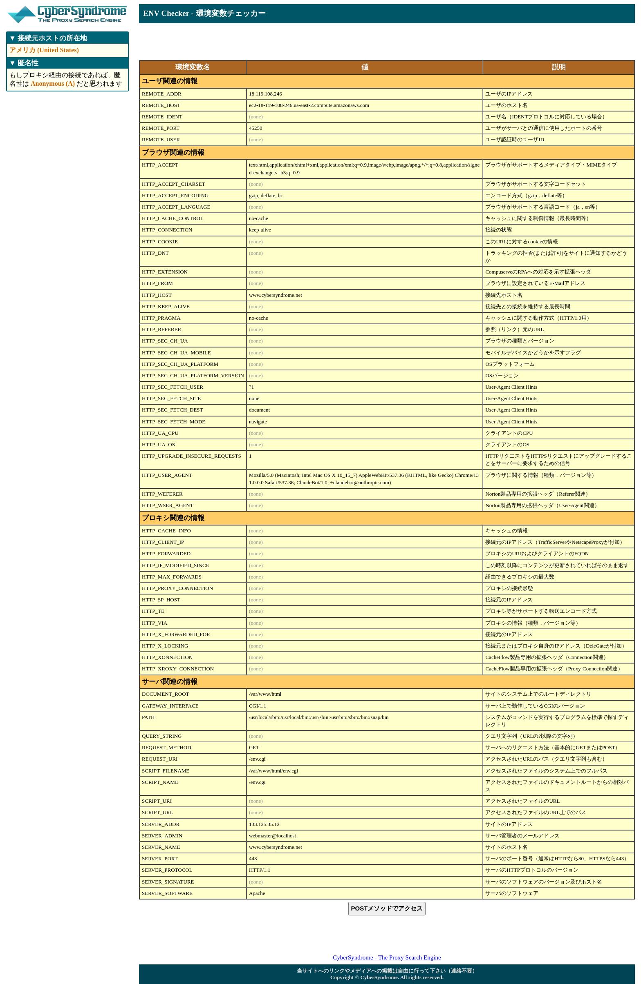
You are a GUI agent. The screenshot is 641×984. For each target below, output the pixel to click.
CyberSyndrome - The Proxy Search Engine (387, 957)
